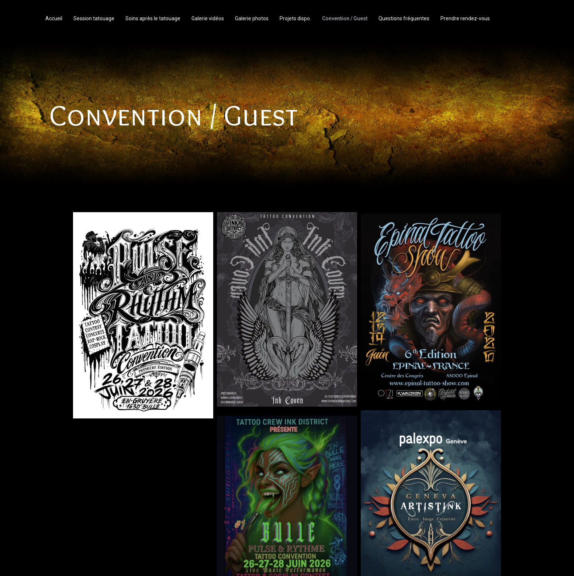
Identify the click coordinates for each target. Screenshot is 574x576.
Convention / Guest (344, 18)
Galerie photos (252, 18)
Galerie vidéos (207, 18)
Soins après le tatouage (152, 18)
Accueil (53, 18)
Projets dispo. (295, 18)
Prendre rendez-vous (465, 18)
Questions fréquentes (403, 18)
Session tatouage (93, 18)
